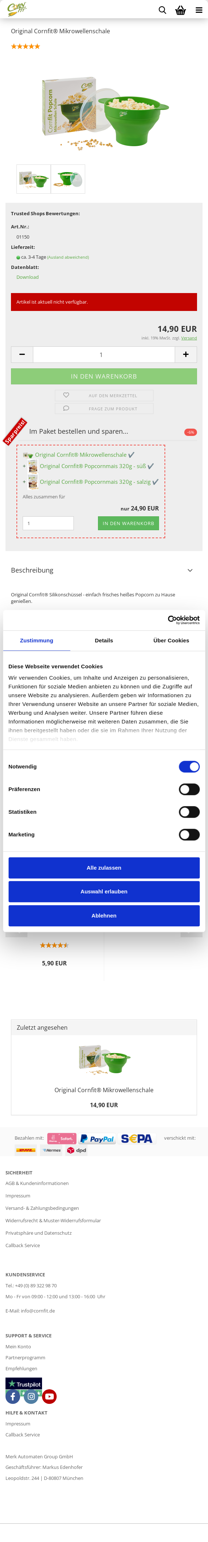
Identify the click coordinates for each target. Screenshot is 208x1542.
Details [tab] (104, 640)
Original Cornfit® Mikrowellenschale (104, 1090)
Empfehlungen (21, 1368)
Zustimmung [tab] (36, 640)
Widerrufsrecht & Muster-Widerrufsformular (53, 1220)
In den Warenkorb (128, 523)
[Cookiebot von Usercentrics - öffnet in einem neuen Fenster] (168, 620)
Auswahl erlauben (103, 891)
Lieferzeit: (23, 247)
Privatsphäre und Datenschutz (38, 1233)
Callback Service (22, 1245)
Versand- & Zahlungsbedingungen (42, 1208)
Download (27, 277)
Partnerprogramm (25, 1357)
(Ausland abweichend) (68, 257)
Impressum (17, 1195)
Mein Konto (18, 1346)
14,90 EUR (104, 1105)
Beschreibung (32, 570)
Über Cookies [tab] (171, 640)
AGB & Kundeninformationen (37, 1183)
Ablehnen (103, 915)
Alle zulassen (104, 868)
